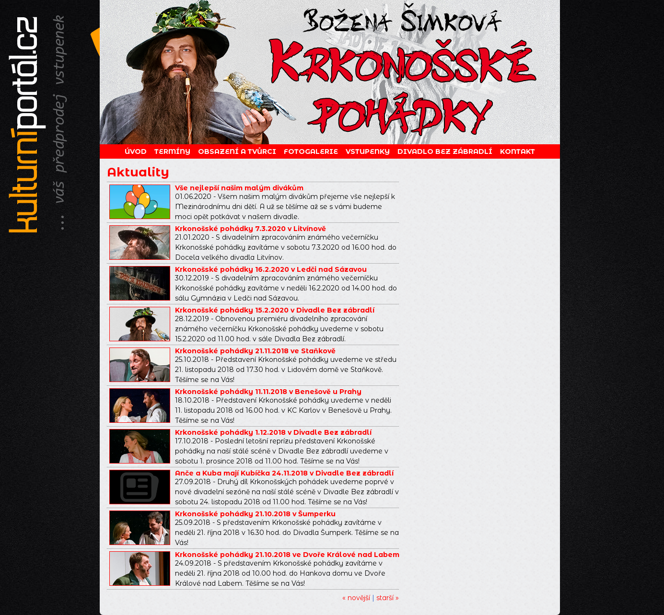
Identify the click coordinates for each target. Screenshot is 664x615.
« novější (356, 597)
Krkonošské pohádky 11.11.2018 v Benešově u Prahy (268, 391)
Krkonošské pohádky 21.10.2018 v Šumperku (255, 514)
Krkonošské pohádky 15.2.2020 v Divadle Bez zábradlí (274, 310)
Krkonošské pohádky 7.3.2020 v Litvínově (250, 228)
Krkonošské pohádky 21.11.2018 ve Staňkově (255, 351)
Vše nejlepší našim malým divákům (239, 188)
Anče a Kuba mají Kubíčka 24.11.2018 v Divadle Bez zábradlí (284, 473)
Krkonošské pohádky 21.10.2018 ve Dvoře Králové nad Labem (287, 554)
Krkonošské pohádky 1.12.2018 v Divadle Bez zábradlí (273, 432)
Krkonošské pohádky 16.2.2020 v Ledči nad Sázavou (271, 269)
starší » (387, 597)
